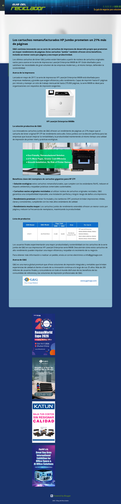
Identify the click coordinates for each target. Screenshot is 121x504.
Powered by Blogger (60, 496)
